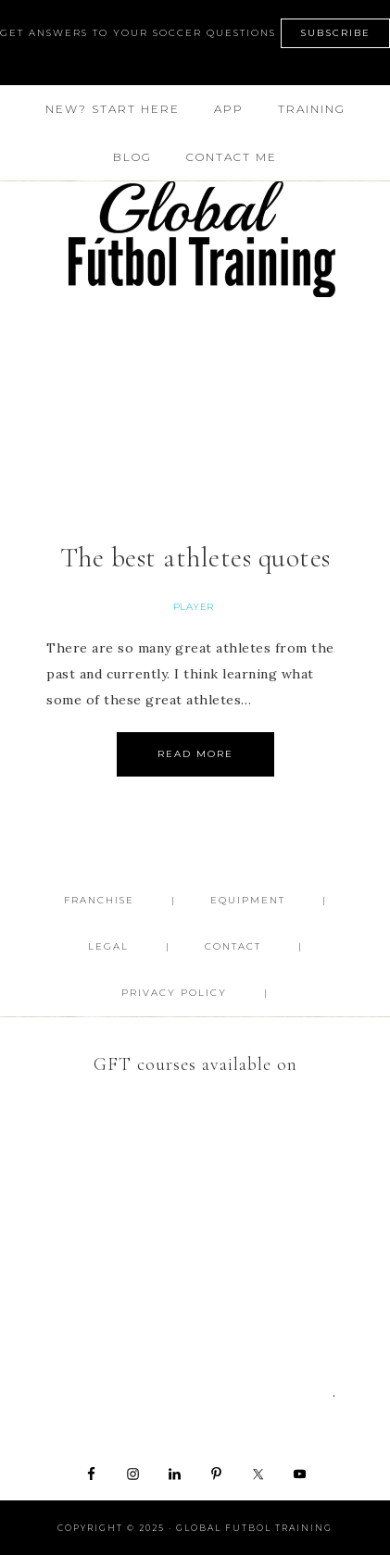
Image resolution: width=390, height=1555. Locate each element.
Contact (233, 946)
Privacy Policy (174, 993)
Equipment (247, 900)
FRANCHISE (99, 900)
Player (193, 607)
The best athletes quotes (195, 558)
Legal (108, 946)
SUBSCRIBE (335, 33)
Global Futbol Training (195, 239)
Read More (195, 754)
